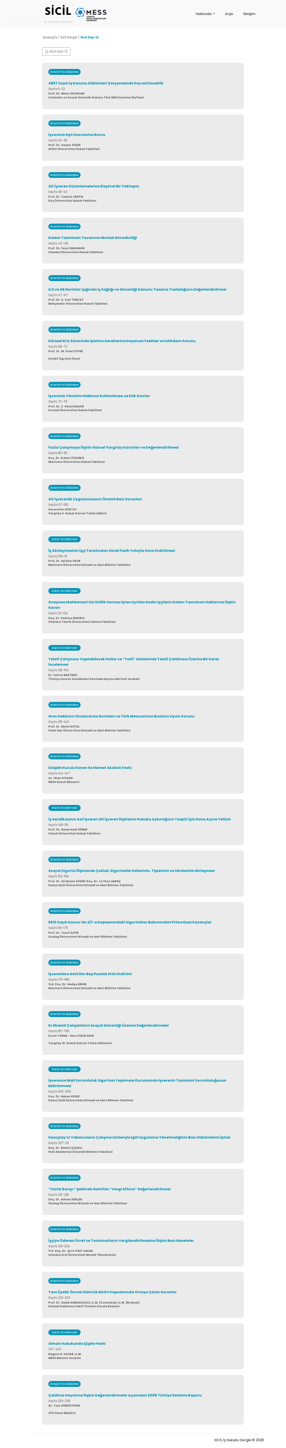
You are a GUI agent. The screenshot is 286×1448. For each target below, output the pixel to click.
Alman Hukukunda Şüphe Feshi (77, 1343)
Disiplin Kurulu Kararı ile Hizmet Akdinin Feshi (90, 767)
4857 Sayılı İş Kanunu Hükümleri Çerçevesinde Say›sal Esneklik (105, 83)
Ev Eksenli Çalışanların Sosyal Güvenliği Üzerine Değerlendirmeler (108, 1025)
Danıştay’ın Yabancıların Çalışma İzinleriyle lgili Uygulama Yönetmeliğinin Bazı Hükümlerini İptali (139, 1137)
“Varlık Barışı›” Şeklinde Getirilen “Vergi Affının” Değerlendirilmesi (109, 1189)
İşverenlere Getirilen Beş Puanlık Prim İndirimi (90, 973)
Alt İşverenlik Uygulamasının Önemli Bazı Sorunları (95, 499)
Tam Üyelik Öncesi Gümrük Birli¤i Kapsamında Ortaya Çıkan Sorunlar (112, 1292)
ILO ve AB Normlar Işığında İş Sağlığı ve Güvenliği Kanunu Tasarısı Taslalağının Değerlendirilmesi (137, 289)
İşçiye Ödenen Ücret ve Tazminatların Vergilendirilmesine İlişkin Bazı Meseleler (121, 1240)
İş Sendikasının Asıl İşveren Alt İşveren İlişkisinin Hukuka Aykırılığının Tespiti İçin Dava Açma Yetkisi (139, 819)
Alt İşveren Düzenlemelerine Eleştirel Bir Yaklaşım (93, 186)
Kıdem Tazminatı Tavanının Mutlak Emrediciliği (92, 237)
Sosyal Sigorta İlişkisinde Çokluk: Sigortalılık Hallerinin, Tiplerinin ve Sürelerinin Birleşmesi (131, 870)
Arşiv (229, 13)
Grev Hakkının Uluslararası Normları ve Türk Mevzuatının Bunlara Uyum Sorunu (121, 716)
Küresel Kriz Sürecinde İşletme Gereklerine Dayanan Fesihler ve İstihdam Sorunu (122, 340)
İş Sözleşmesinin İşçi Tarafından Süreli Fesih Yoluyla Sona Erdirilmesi (111, 550)
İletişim (249, 13)
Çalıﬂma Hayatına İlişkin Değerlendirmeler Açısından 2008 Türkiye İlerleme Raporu (125, 1395)
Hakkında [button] (204, 13)
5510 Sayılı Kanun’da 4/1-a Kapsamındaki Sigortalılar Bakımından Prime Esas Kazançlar (130, 922)
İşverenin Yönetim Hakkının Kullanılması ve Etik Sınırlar (99, 395)
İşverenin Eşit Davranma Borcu (76, 134)
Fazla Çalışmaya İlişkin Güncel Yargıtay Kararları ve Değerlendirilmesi (113, 447)
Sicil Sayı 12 (56, 51)
